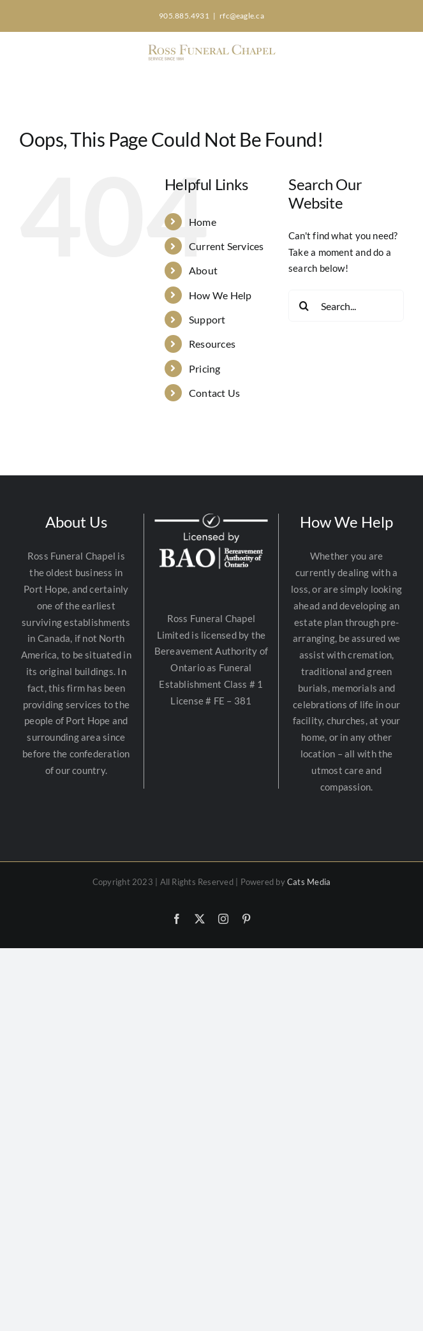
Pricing (205, 368)
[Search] (304, 306)
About (203, 270)
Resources (212, 344)
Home (202, 222)
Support (207, 319)
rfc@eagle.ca (241, 15)
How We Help (220, 295)
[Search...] (346, 306)
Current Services (226, 246)
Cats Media (308, 882)
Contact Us (214, 393)
